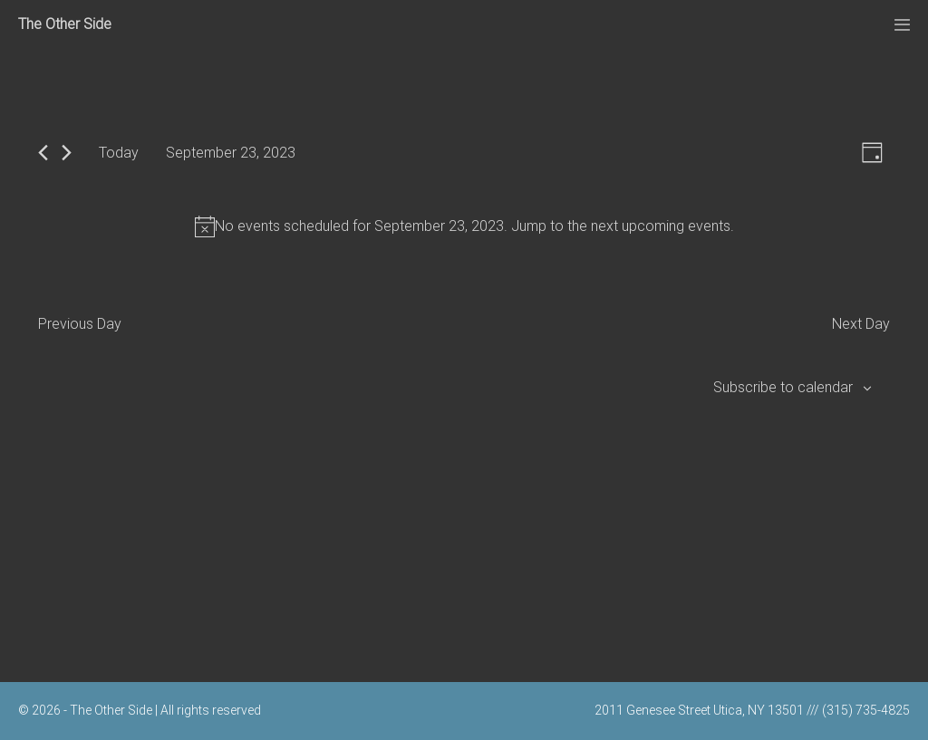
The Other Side (64, 24)
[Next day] (67, 152)
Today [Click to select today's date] (119, 152)
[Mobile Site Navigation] (902, 25)
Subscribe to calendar (783, 387)
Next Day (861, 323)
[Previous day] (43, 152)
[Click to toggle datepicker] (230, 152)
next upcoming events (660, 226)
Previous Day (79, 323)
